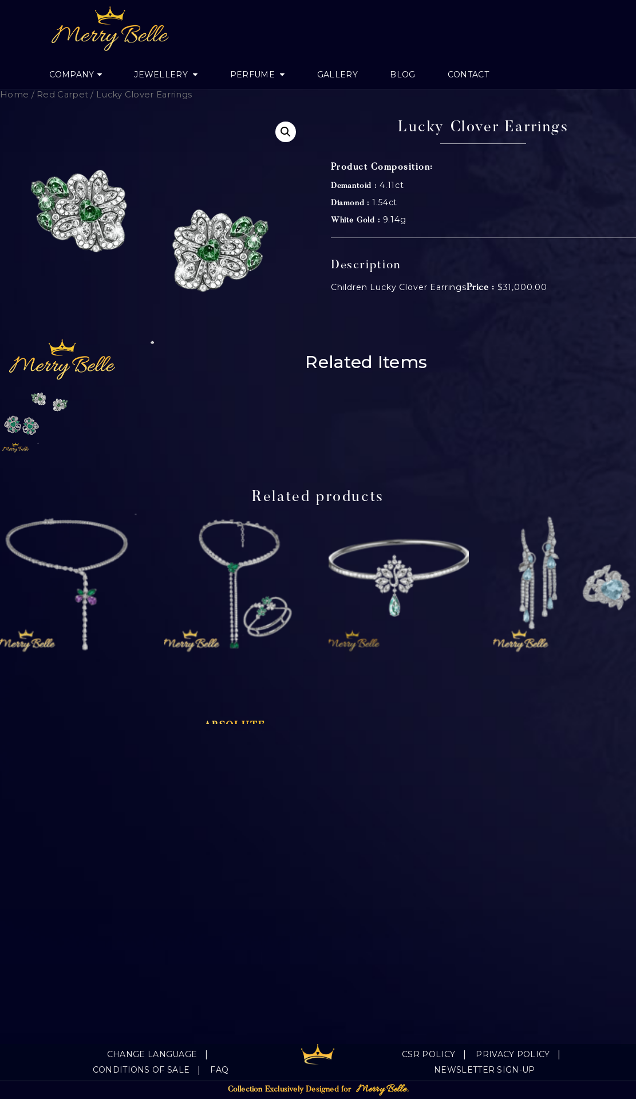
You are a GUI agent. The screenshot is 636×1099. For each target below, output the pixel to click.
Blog (402, 74)
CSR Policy (428, 1054)
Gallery (337, 74)
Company (71, 74)
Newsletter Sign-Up (484, 1070)
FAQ (219, 1070)
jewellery (162, 74)
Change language (152, 1054)
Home (14, 94)
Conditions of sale (141, 1070)
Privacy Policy (513, 1054)
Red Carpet (62, 94)
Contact (468, 74)
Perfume (253, 74)
